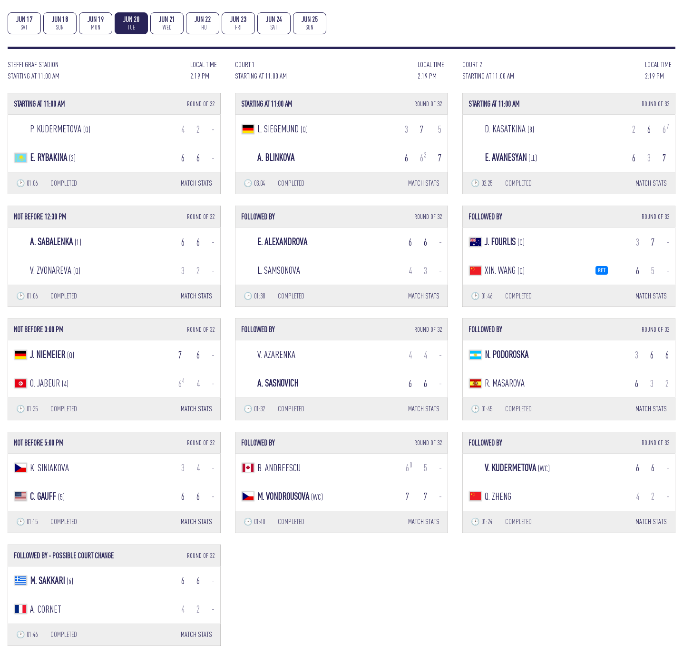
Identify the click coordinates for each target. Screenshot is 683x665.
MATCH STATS (196, 183)
